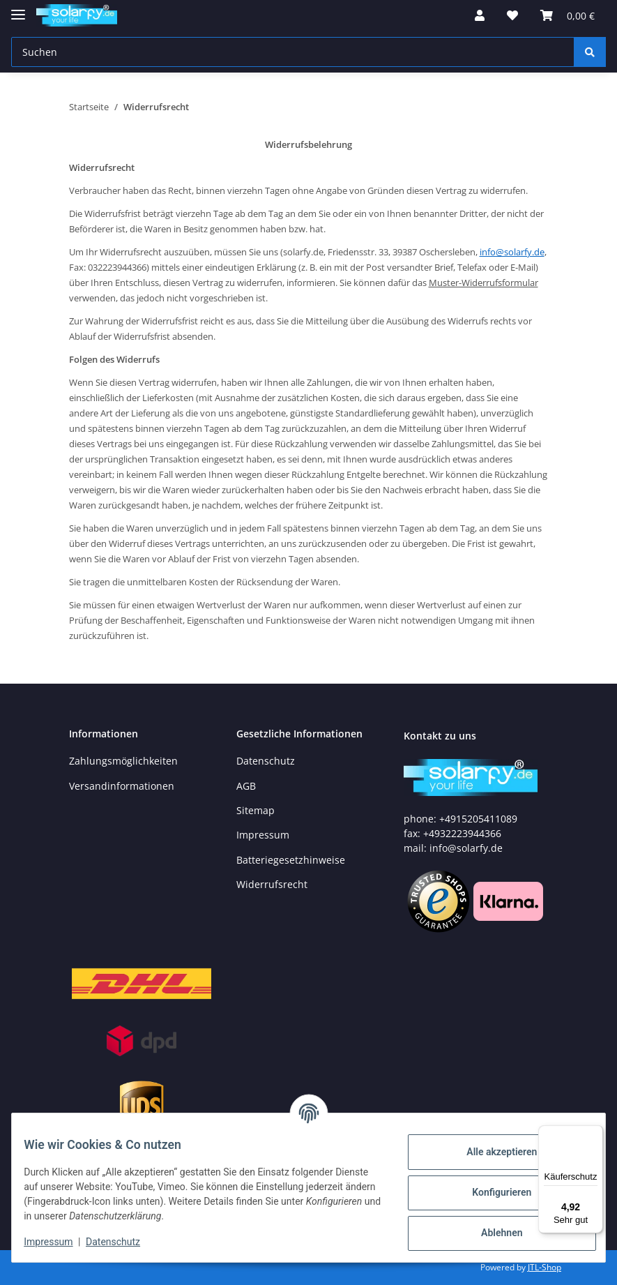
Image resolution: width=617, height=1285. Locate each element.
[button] (480, 15)
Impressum (262, 834)
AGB (246, 785)
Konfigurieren (491, 1192)
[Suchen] (292, 52)
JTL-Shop (544, 1267)
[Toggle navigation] (18, 8)
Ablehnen (491, 1232)
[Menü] (594, 1133)
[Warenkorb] (567, 15)
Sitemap (255, 810)
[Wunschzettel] (512, 15)
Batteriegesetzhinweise (290, 859)
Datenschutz (265, 760)
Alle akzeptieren (491, 1151)
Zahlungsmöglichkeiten (123, 760)
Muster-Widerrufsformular (483, 282)
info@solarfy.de (512, 252)
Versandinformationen (121, 785)
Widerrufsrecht (271, 884)
